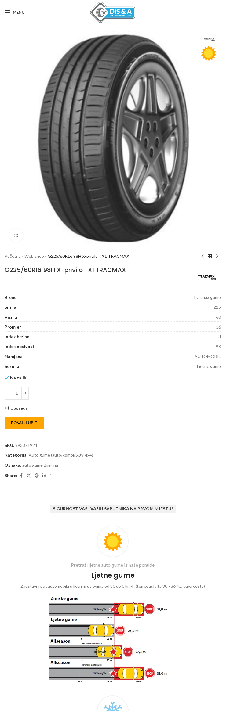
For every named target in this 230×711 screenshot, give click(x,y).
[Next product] (217, 256)
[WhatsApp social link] (51, 476)
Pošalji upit (24, 422)
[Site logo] (113, 11)
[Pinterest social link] (37, 476)
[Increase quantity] (25, 393)
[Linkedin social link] (44, 476)
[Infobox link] (113, 606)
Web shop (34, 256)
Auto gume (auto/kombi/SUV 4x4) (61, 455)
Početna (13, 256)
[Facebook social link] (21, 476)
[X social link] (29, 476)
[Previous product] (202, 256)
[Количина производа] (16, 393)
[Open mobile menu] (15, 12)
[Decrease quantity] (8, 393)
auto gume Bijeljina (40, 465)
